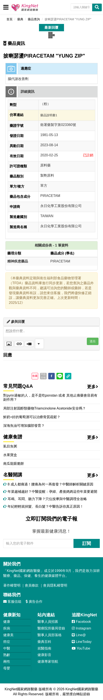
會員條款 (32, 585)
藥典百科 (44, 641)
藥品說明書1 (48, 115)
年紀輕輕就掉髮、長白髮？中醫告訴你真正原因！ (43, 506)
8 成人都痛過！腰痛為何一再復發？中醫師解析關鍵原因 (48, 484)
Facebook (81, 621)
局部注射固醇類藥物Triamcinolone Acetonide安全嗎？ (44, 408)
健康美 (8, 635)
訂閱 (86, 543)
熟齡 (6, 655)
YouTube (81, 648)
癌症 (6, 641)
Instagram (81, 628)
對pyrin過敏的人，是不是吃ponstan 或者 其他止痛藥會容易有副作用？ (50, 397)
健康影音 (44, 655)
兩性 (6, 661)
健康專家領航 (47, 661)
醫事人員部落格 (49, 635)
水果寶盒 (10, 455)
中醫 (6, 648)
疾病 (6, 628)
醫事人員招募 (47, 621)
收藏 (34, 375)
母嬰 (6, 668)
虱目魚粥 (10, 446)
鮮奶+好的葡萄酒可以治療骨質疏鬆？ (31, 417)
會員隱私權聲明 (55, 585)
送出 (93, 341)
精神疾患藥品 (17, 261)
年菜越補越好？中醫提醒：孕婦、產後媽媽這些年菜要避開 (50, 491)
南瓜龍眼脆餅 (13, 463)
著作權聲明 (11, 585)
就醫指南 (44, 648)
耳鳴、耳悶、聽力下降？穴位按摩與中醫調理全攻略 (45, 499)
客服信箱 (12, 601)
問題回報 (43, 376)
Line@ (79, 635)
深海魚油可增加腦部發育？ (24, 425)
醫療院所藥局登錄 (51, 628)
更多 (92, 386)
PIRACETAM (60, 261)
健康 (6, 621)
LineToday (81, 641)
